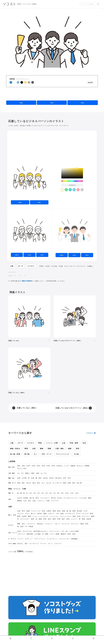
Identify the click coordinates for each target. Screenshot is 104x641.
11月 (71, 493)
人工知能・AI (39, 534)
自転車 (88, 519)
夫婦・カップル (41, 473)
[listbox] (72, 173)
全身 (18, 478)
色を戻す (90, 82)
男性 (42, 266)
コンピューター (64, 538)
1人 (18, 473)
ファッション (54, 516)
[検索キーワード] (88, 4)
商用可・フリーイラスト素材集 (26, 4)
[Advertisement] (52, 93)
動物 (41, 448)
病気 (58, 511)
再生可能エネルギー (41, 531)
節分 (37, 498)
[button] (11, 82)
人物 (11, 266)
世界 (45, 519)
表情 (18, 483)
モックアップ (34, 543)
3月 (38, 493)
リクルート (49, 523)
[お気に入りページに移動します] (72, 638)
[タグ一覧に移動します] (52, 638)
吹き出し (20, 543)
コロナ (85, 511)
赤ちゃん (80, 465)
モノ (35, 454)
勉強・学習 (84, 523)
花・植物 (39, 519)
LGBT (28, 465)
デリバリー (86, 516)
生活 (84, 443)
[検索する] (98, 4)
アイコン (43, 543)
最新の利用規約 (27, 281)
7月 (54, 493)
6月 (50, 493)
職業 (18, 523)
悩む (23, 483)
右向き (45, 478)
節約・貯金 (77, 516)
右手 (64, 478)
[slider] (72, 181)
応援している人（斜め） (27, 408)
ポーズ (20, 266)
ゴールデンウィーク (70, 498)
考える (28, 483)
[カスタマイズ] (93, 638)
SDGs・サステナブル (24, 531)
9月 (62, 493)
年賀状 (25, 498)
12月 (76, 493)
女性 (48, 266)
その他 (76, 454)
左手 (69, 478)
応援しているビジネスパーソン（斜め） (72, 408)
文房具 (24, 516)
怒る (38, 483)
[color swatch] (62, 189)
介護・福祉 (59, 448)
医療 (49, 448)
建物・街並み (15, 448)
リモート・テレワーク (62, 523)
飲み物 (79, 511)
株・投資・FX (22, 526)
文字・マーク (47, 454)
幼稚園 (86, 465)
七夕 (25, 500)
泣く (43, 483)
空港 (58, 519)
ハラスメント (31, 523)
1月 (30, 493)
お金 (63, 443)
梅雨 (89, 498)
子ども (19, 468)
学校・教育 (74, 443)
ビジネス (31, 266)
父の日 (59, 498)
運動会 (19, 500)
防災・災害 (71, 534)
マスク (27, 513)
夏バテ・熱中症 (36, 513)
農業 (46, 534)
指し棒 (79, 483)
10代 (33, 465)
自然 (34, 448)
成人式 (32, 498)
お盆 (34, 500)
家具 (91, 513)
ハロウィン (41, 500)
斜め (40, 478)
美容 (77, 448)
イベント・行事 (52, 443)
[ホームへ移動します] (10, 638)
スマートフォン (39, 538)
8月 (58, 493)
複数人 (90, 266)
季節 (40, 443)
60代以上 (59, 465)
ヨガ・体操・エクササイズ (65, 513)
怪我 (63, 511)
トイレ (35, 516)
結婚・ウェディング (34, 511)
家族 (33, 473)
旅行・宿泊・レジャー (69, 519)
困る (34, 483)
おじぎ (48, 483)
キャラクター (25, 519)
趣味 (92, 516)
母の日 (53, 498)
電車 (83, 519)
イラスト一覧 (91, 433)
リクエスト (82, 266)
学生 (25, 468)
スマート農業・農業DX (58, 534)
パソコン (20, 538)
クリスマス (55, 500)
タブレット (29, 538)
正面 (61, 266)
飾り (26, 543)
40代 (48, 465)
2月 (34, 493)
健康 (70, 448)
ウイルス (20, 513)
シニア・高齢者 (69, 465)
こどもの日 (83, 498)
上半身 (54, 266)
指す (74, 483)
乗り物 (26, 454)
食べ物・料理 (15, 454)
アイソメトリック (62, 454)
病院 (54, 511)
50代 (53, 465)
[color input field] (72, 185)
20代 (38, 465)
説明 (69, 483)
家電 (18, 516)
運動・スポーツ (48, 513)
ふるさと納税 (74, 531)
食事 (74, 511)
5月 (46, 493)
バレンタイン (45, 498)
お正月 (19, 498)
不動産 (31, 526)
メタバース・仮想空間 (25, 534)
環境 (26, 448)
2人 (22, 473)
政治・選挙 (52, 519)
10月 (67, 493)
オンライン (75, 523)
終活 (43, 511)
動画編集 (74, 538)
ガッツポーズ (70, 266)
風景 (32, 519)
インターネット (52, 538)
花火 (29, 500)
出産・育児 (21, 511)
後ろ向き (58, 478)
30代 (43, 465)
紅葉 (48, 500)
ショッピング (43, 516)
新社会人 (40, 523)
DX (67, 531)
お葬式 (49, 511)
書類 (29, 516)
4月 (42, 493)
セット (50, 543)
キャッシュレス (65, 516)
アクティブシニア (82, 513)
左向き (51, 478)
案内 (64, 483)
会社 (23, 523)
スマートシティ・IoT (56, 531)
